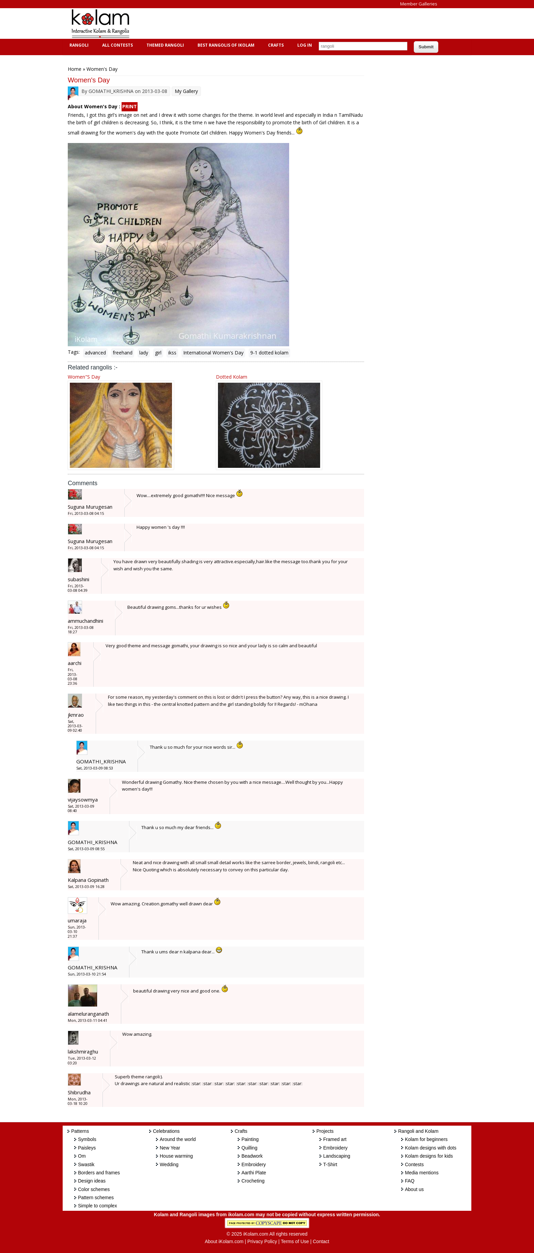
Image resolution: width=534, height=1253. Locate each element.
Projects (325, 1131)
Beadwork (252, 1156)
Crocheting (253, 1181)
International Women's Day (213, 352)
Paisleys (87, 1148)
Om (82, 1156)
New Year (170, 1148)
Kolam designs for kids (429, 1156)
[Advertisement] (262, 23)
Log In (304, 45)
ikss (172, 352)
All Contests (116, 45)
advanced (95, 352)
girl (158, 352)
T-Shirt (330, 1164)
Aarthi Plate (253, 1172)
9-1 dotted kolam (269, 352)
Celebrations (166, 1131)
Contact (321, 1241)
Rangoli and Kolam (418, 1131)
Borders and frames (99, 1172)
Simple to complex (97, 1205)
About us (414, 1189)
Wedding (169, 1164)
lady (143, 352)
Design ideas (92, 1181)
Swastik (86, 1164)
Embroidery (253, 1164)
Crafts (275, 45)
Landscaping (336, 1156)
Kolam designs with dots (430, 1148)
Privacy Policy (262, 1241)
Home (74, 69)
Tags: (74, 352)
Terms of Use (295, 1241)
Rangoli (78, 45)
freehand (122, 352)
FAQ (409, 1181)
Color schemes (94, 1189)
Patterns (80, 1131)
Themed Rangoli (164, 45)
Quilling (249, 1148)
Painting (250, 1139)
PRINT (129, 106)
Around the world (178, 1139)
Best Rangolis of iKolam (225, 45)
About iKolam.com (224, 1241)
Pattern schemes (96, 1197)
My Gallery (186, 91)
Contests (414, 1164)
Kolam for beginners (426, 1139)
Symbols (87, 1139)
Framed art (334, 1139)
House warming (176, 1156)
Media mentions (422, 1172)
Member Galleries (418, 4)
